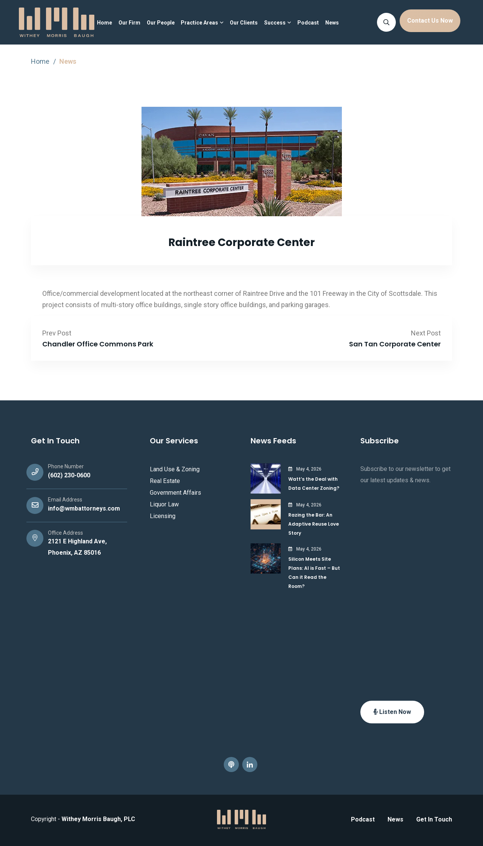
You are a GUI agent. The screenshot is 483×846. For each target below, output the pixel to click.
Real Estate (165, 481)
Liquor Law (164, 504)
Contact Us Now (430, 20)
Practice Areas (199, 23)
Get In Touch (434, 819)
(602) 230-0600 (69, 475)
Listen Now (392, 711)
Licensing (162, 516)
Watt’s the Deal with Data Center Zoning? (313, 483)
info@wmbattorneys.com (84, 508)
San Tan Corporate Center (395, 344)
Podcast (308, 23)
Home (104, 23)
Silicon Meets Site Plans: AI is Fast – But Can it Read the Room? (314, 572)
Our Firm (129, 23)
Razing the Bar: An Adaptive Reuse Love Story (313, 524)
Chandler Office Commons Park (97, 344)
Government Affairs (175, 492)
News (332, 23)
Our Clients (244, 23)
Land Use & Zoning (175, 469)
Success (275, 23)
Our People (161, 23)
